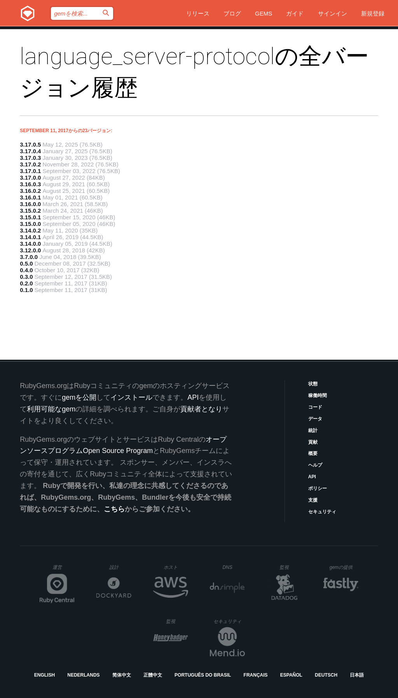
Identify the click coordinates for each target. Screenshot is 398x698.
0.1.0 (26, 290)
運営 (63, 569)
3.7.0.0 (29, 257)
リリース (197, 13)
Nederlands (83, 675)
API (312, 476)
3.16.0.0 (30, 204)
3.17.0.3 (30, 157)
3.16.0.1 (30, 197)
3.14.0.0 (30, 243)
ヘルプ (315, 465)
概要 (313, 453)
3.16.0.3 (30, 184)
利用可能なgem (51, 409)
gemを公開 (79, 397)
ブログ (232, 13)
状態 (313, 384)
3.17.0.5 (30, 144)
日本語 (357, 675)
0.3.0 (26, 276)
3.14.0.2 (30, 230)
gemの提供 (344, 567)
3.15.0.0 (30, 223)
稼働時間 (317, 395)
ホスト (176, 567)
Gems (263, 13)
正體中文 (152, 675)
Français (256, 675)
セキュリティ (322, 511)
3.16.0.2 (30, 190)
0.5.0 (26, 263)
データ (315, 419)
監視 (290, 567)
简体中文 (121, 675)
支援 (313, 500)
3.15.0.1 (30, 217)
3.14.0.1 (30, 237)
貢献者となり (201, 409)
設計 (120, 567)
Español (291, 675)
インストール (131, 397)
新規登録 (372, 13)
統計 (313, 430)
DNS (233, 567)
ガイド (295, 13)
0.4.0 (26, 270)
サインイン (332, 13)
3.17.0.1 (30, 171)
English (44, 675)
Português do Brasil (203, 675)
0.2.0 (26, 283)
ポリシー (317, 488)
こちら (114, 509)
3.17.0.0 (30, 177)
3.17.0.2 (30, 164)
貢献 (313, 442)
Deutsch (326, 675)
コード (315, 407)
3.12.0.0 (30, 250)
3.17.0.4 (30, 151)
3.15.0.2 (30, 210)
